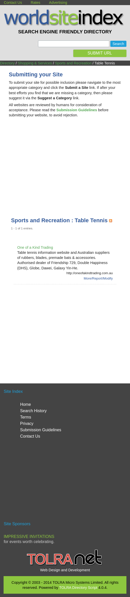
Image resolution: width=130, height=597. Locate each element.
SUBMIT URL (100, 53)
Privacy (26, 423)
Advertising (58, 3)
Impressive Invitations (29, 536)
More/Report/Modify (98, 278)
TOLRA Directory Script (78, 588)
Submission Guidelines (40, 430)
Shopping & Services (35, 63)
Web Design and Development (65, 570)
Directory (7, 63)
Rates (35, 3)
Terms (25, 417)
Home (25, 404)
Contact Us (13, 3)
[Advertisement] (65, 162)
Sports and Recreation (73, 63)
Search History (33, 411)
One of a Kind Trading (35, 247)
